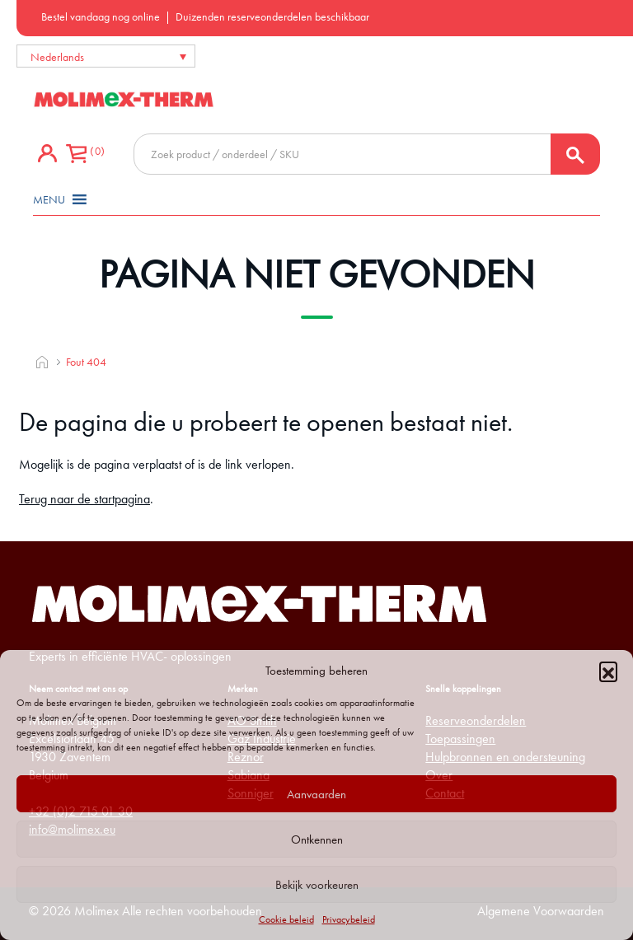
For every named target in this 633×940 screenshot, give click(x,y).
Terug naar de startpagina (84, 498)
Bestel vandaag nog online (100, 16)
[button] (608, 670)
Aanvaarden (316, 794)
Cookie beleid (286, 919)
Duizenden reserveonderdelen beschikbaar (272, 16)
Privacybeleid (348, 919)
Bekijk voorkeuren (317, 885)
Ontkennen (317, 839)
